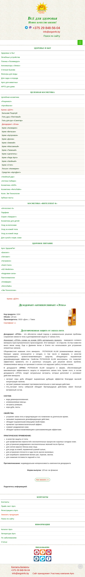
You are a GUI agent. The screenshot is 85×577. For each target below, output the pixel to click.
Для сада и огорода (9, 78)
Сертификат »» (10, 323)
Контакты (5, 502)
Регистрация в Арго (9, 510)
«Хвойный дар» (8, 177)
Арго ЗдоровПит (8, 248)
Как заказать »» (42, 480)
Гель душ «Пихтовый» (11, 117)
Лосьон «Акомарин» (10, 169)
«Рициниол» (6, 101)
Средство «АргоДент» (11, 172)
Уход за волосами (9, 225)
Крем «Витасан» (9, 131)
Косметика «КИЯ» (9, 185)
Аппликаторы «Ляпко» (10, 66)
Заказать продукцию (10, 514)
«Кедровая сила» (8, 273)
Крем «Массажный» (10, 146)
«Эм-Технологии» (8, 290)
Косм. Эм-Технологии (10, 193)
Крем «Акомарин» (9, 128)
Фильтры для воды (9, 74)
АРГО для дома (8, 86)
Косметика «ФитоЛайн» (11, 189)
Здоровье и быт (8, 53)
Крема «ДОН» (7, 110)
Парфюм (5, 212)
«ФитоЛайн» (6, 286)
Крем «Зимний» (8, 143)
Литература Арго (8, 533)
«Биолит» (5, 252)
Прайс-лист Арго (8, 506)
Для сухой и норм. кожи (11, 238)
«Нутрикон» (6, 261)
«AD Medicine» (7, 269)
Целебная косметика (10, 97)
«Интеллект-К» (7, 208)
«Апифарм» (6, 282)
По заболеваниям (8, 538)
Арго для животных (9, 82)
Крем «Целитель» (9, 154)
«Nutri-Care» (6, 265)
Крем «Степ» (7, 165)
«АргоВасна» (6, 105)
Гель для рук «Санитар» (12, 120)
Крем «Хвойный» (9, 161)
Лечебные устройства (10, 57)
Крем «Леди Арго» (10, 157)
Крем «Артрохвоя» (10, 135)
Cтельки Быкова (8, 70)
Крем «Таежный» (9, 150)
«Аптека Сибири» (8, 181)
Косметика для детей (10, 221)
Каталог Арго (6, 529)
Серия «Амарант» (9, 217)
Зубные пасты (7, 198)
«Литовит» (5, 257)
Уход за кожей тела (9, 229)
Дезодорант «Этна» (10, 124)
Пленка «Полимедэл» (10, 61)
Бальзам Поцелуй (9, 113)
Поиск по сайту (52, 36)
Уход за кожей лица (9, 233)
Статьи (4, 542)
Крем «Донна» (8, 139)
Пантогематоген (8, 278)
